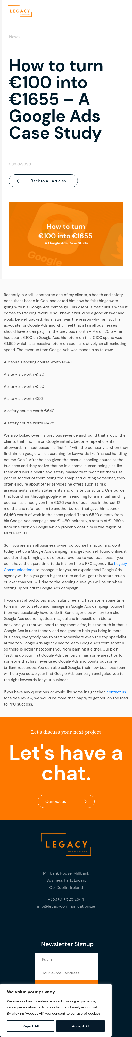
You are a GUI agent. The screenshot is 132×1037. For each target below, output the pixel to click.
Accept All (80, 1026)
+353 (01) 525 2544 (66, 899)
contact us (116, 692)
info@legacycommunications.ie (66, 906)
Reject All (31, 1026)
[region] (56, 1010)
